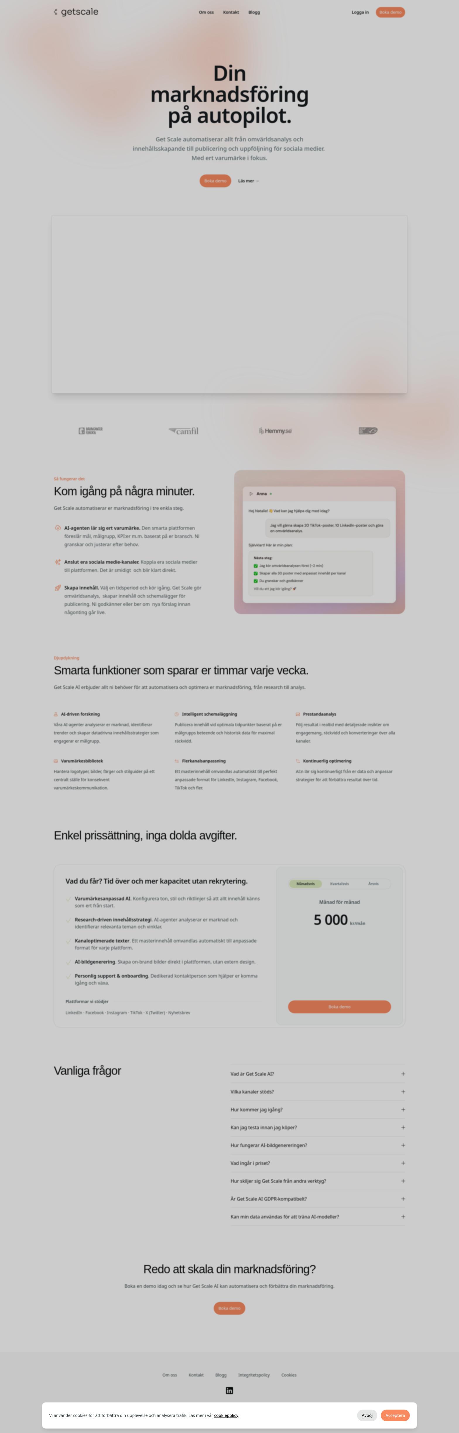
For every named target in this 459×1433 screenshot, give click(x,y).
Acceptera (395, 1415)
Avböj (367, 1415)
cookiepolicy (226, 1415)
